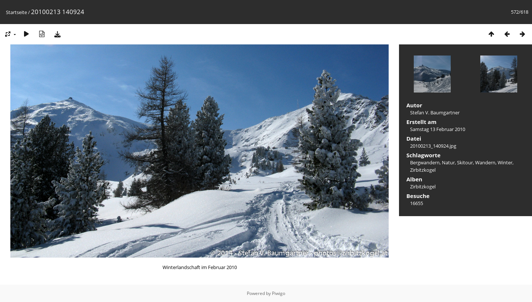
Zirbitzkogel (423, 170)
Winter (505, 162)
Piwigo (278, 293)
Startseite (16, 12)
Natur (448, 162)
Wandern (485, 162)
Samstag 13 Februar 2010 (437, 129)
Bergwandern (425, 162)
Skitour (465, 162)
